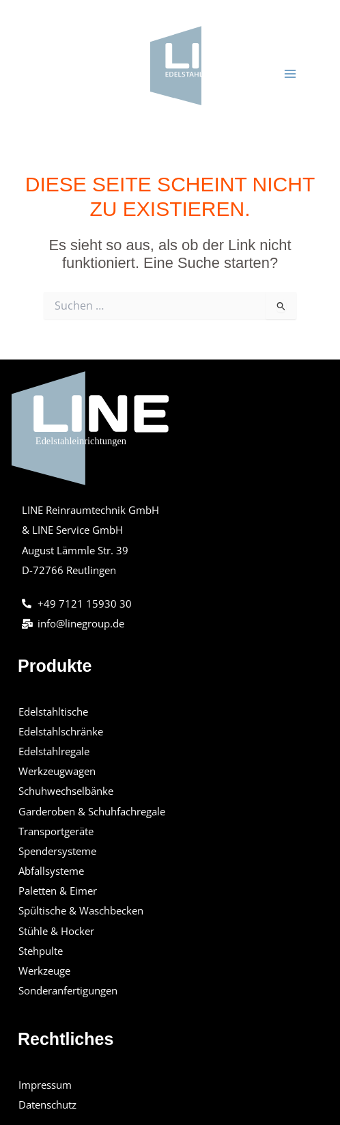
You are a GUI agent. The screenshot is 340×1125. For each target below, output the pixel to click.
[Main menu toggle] (290, 73)
